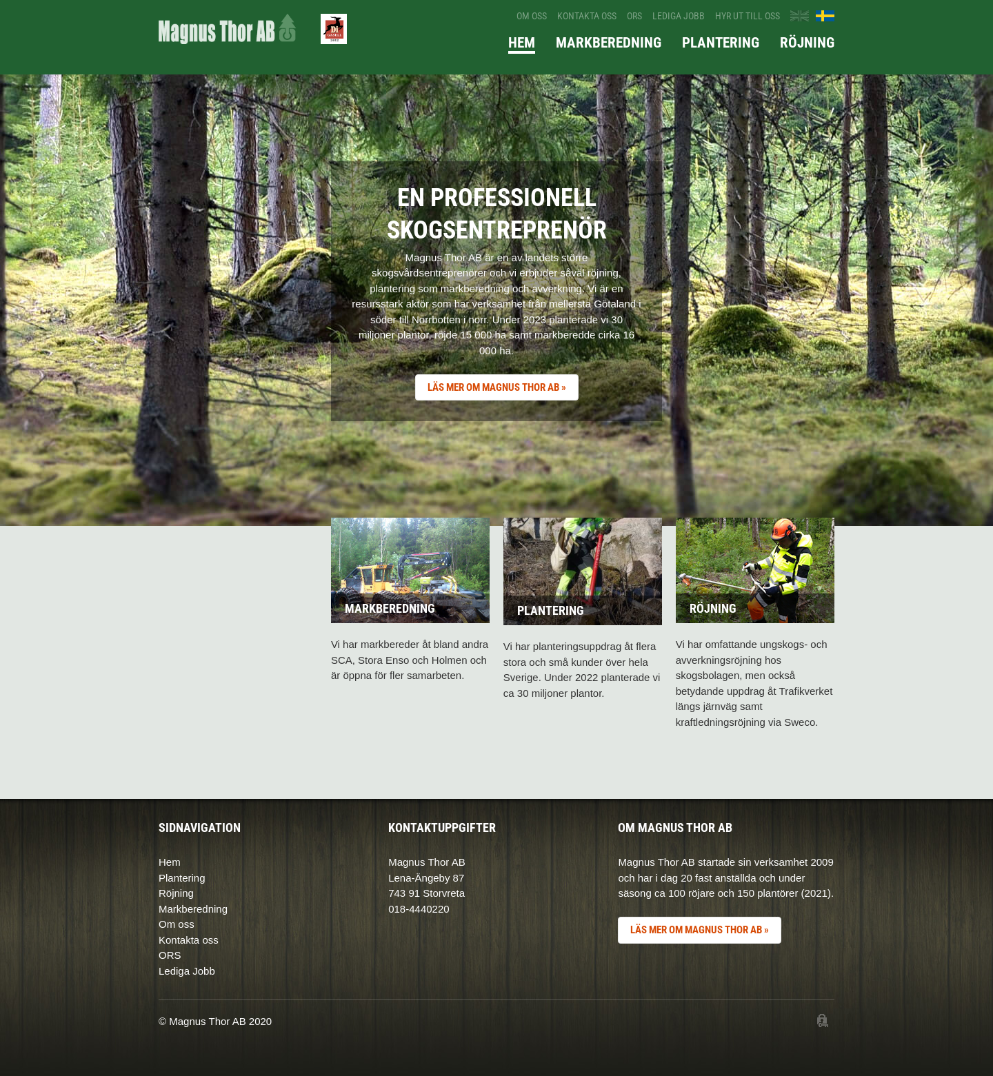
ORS (634, 15)
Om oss (531, 15)
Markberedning (608, 42)
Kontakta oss (586, 15)
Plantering (720, 42)
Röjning (807, 42)
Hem (521, 42)
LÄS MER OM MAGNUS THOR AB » (497, 387)
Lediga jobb (678, 15)
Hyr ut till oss (747, 15)
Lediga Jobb (187, 971)
